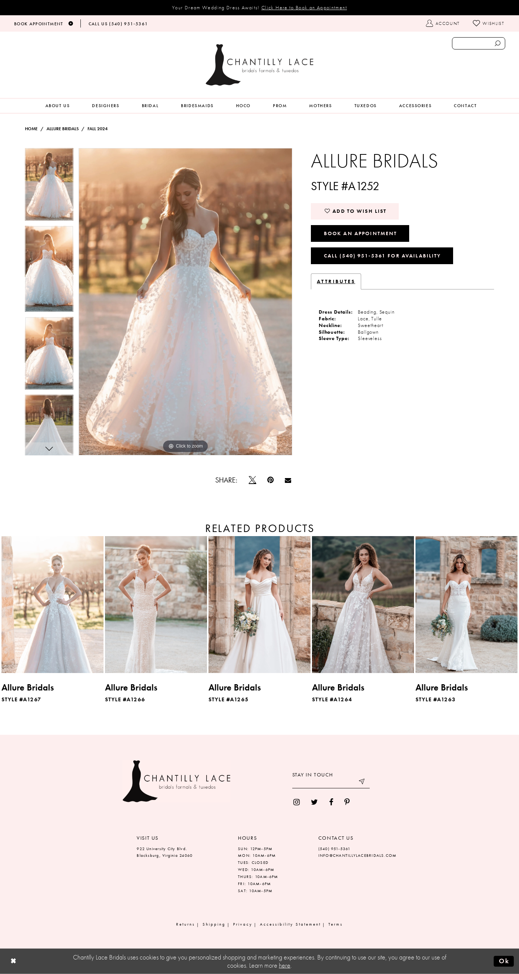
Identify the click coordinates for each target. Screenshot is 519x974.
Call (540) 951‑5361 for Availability (382, 255)
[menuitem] (57, 106)
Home (31, 128)
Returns (185, 924)
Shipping (214, 924)
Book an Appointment (360, 233)
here (284, 965)
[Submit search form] (497, 43)
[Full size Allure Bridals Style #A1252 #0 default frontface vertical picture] (185, 301)
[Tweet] (252, 480)
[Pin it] (270, 480)
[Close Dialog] (13, 961)
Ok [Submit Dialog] (504, 961)
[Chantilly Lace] (259, 65)
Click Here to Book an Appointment (304, 7)
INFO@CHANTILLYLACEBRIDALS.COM (357, 855)
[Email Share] (288, 480)
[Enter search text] (478, 43)
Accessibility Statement (290, 924)
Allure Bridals (63, 128)
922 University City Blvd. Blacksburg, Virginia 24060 (164, 852)
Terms (335, 924)
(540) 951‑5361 (334, 848)
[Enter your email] (331, 782)
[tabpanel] (49, 187)
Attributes (336, 281)
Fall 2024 (97, 128)
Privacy (242, 924)
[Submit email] (362, 782)
